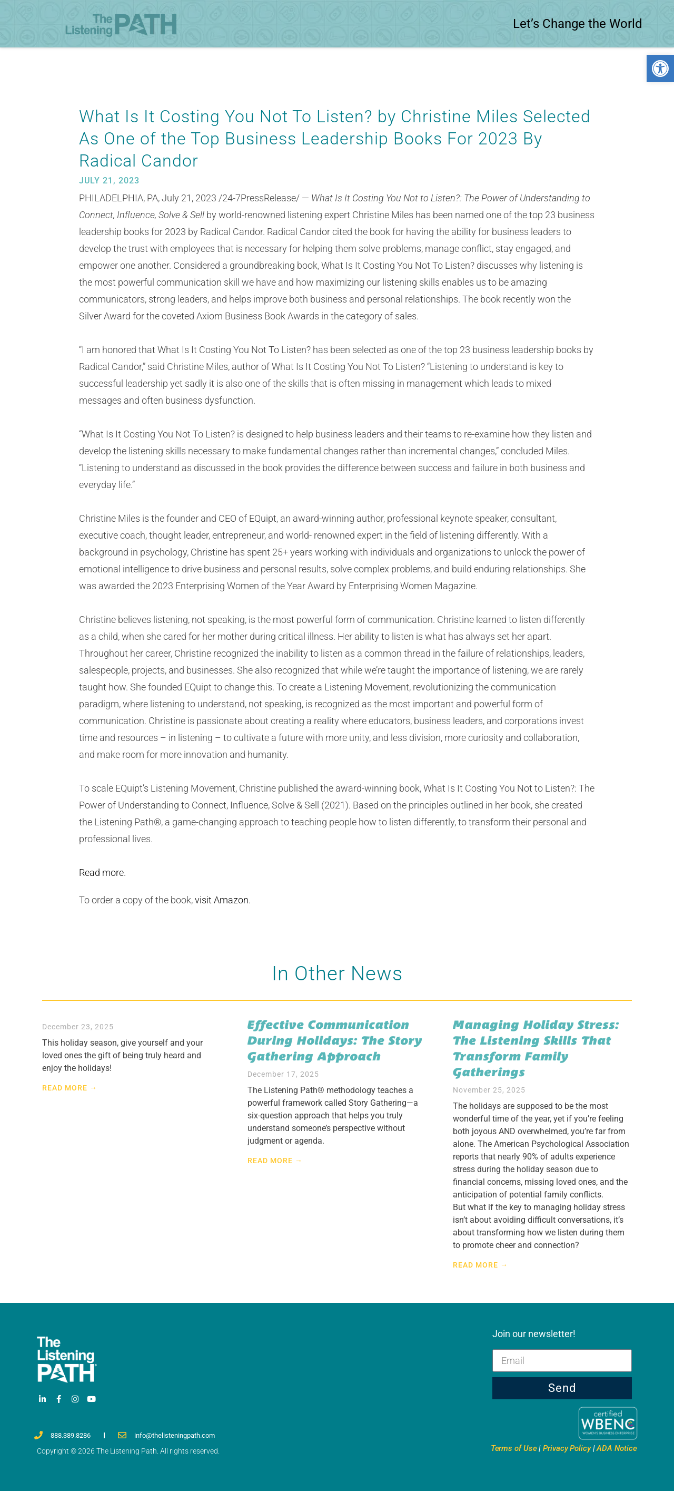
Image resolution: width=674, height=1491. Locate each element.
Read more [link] (101, 872)
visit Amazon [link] (222, 899)
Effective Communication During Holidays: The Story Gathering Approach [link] (334, 1040)
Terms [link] (514, 1448)
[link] (660, 68)
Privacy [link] (567, 1448)
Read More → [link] (69, 1088)
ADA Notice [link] (617, 1448)
